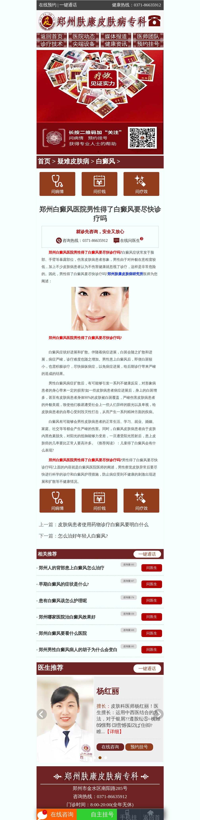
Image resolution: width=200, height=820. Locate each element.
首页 (44, 161)
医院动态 (84, 36)
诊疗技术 (52, 44)
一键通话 (68, 5)
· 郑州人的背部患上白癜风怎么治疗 (70, 567)
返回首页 (52, 36)
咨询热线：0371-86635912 (82, 240)
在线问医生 (128, 240)
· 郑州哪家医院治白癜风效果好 (66, 617)
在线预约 (47, 5)
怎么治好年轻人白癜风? (83, 536)
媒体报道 (116, 36)
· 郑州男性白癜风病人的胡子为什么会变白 (77, 649)
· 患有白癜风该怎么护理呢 (62, 600)
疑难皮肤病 (73, 161)
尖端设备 (84, 44)
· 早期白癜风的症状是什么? (63, 584)
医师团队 (148, 36)
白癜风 (105, 161)
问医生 (151, 568)
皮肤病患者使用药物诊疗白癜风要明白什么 (103, 524)
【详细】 (114, 731)
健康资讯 (116, 44)
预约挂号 (148, 44)
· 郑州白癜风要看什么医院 (62, 633)
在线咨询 (110, 747)
